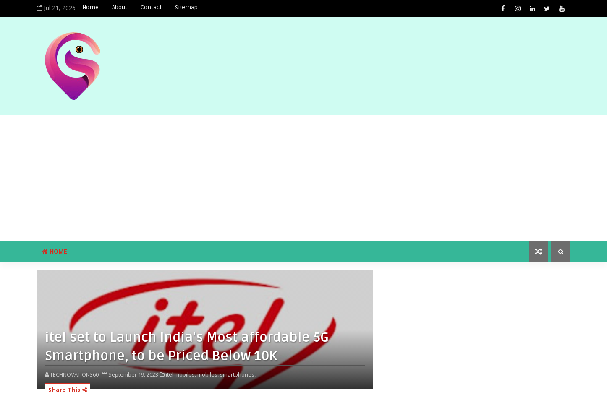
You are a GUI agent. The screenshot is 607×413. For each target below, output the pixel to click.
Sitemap (186, 7)
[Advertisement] (303, 178)
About (119, 7)
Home (90, 7)
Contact (151, 7)
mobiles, (208, 374)
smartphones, (238, 374)
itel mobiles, (181, 374)
